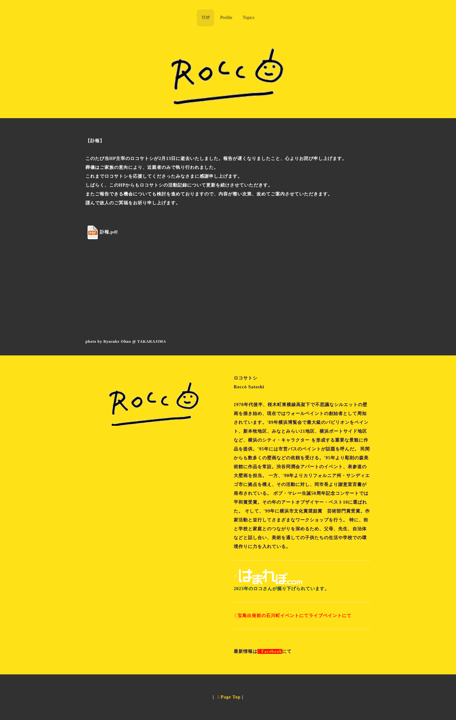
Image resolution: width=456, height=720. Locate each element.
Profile (226, 17)
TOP (205, 17)
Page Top (229, 697)
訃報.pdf (109, 231)
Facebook (270, 651)
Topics (249, 17)
